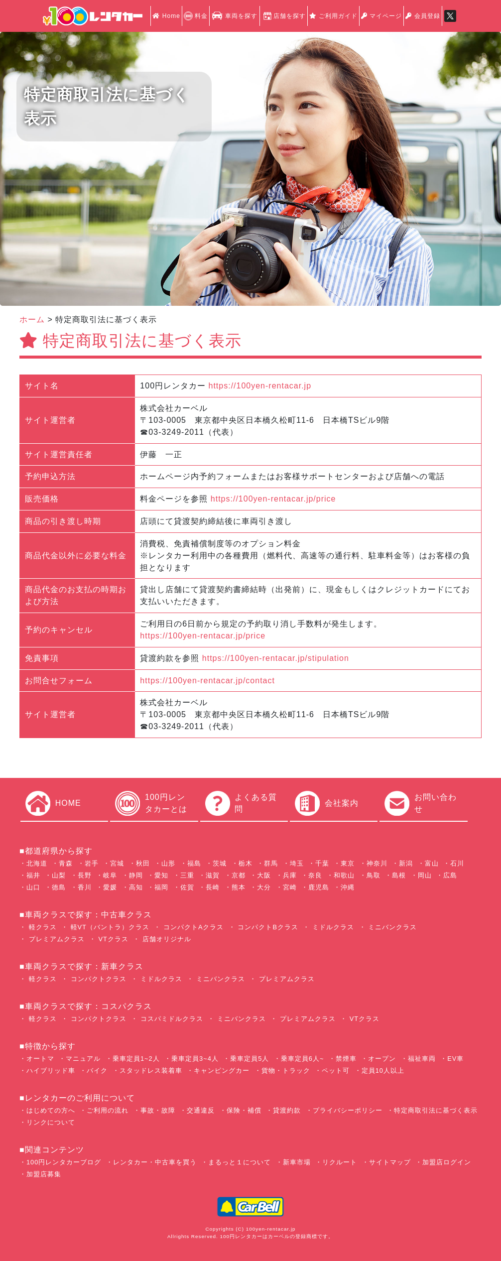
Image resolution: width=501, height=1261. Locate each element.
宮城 (117, 863)
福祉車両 (422, 1058)
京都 (239, 875)
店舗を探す (283, 16)
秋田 (143, 863)
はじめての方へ (50, 1110)
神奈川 (377, 863)
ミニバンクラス (391, 927)
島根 (399, 875)
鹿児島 (318, 887)
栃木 (245, 863)
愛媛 (110, 887)
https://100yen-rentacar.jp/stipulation (275, 658)
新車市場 (297, 1162)
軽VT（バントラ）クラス (108, 927)
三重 (187, 875)
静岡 (136, 875)
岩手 (92, 863)
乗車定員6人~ (302, 1058)
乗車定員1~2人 (136, 1058)
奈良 (315, 875)
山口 (33, 887)
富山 (432, 863)
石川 (457, 863)
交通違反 (201, 1110)
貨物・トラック (285, 1070)
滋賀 (213, 875)
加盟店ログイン (446, 1162)
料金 (196, 15)
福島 (194, 863)
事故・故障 (157, 1110)
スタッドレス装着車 (151, 1070)
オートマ (40, 1058)
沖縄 (348, 887)
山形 (168, 863)
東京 (348, 863)
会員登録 (422, 15)
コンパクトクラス (97, 979)
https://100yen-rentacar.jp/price (273, 499)
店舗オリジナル (165, 939)
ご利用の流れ (107, 1110)
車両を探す (234, 16)
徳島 (59, 887)
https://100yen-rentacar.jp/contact (207, 680)
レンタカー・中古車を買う (155, 1162)
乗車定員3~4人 (195, 1058)
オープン (382, 1058)
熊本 (239, 887)
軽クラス (41, 927)
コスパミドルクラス (170, 1018)
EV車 (455, 1058)
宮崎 (290, 887)
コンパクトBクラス (267, 927)
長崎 (213, 887)
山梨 (59, 875)
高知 (136, 887)
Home (166, 15)
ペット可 (336, 1070)
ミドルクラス (332, 927)
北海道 (36, 863)
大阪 (264, 875)
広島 (450, 875)
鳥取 (373, 875)
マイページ (381, 15)
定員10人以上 (383, 1070)
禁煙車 (346, 1058)
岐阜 (110, 875)
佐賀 (187, 887)
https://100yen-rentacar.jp (260, 385)
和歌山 (344, 875)
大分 (264, 887)
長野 (85, 875)
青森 (66, 863)
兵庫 (290, 875)
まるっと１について (239, 1162)
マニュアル (83, 1058)
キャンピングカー (222, 1070)
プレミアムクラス (55, 939)
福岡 (161, 887)
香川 (85, 887)
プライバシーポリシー (347, 1110)
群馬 (271, 863)
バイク (97, 1070)
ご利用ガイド (333, 15)
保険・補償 (244, 1110)
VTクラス (112, 939)
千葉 (322, 863)
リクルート (339, 1162)
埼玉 (297, 863)
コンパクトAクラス (192, 927)
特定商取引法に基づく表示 (436, 1110)
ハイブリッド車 (50, 1070)
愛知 (161, 875)
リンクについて (50, 1122)
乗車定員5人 (249, 1058)
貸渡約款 (287, 1110)
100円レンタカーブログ (63, 1162)
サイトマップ (390, 1162)
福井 (33, 875)
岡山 (425, 875)
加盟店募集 (43, 1174)
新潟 (406, 863)
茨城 (220, 863)
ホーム (32, 319)
